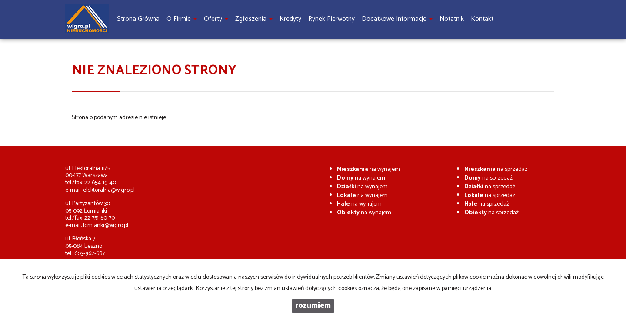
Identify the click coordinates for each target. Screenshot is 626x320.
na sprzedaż (495, 169)
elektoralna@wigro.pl (109, 190)
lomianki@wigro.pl (105, 225)
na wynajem (368, 169)
